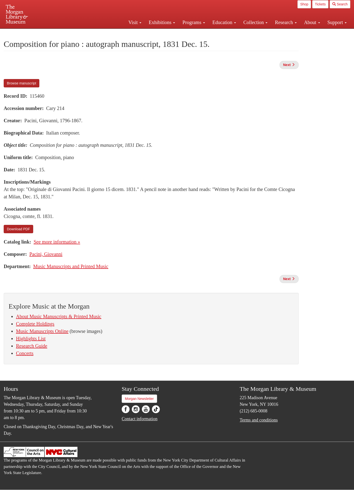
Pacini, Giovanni (45, 254)
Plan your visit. (118, 33)
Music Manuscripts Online (42, 331)
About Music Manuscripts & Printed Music (58, 316)
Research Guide (31, 346)
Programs (193, 22)
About (312, 22)
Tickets (320, 4)
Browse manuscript (21, 83)
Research (285, 22)
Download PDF (18, 229)
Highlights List (31, 338)
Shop (304, 4)
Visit (134, 22)
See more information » (57, 242)
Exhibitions (162, 22)
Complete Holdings (35, 324)
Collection (255, 22)
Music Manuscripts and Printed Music (70, 266)
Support (337, 22)
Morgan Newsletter (139, 399)
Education (224, 22)
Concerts (24, 353)
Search (340, 4)
